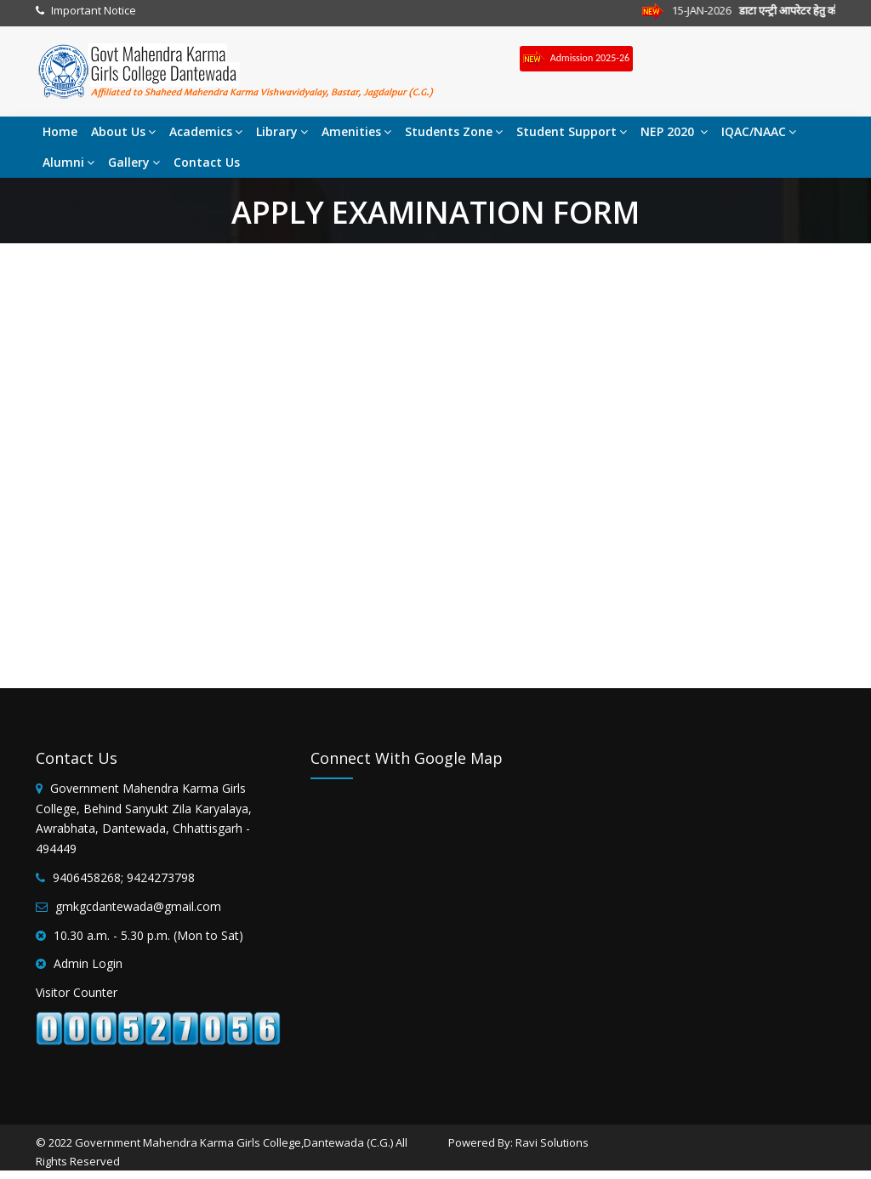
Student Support (571, 131)
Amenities (356, 131)
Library (282, 131)
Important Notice (93, 10)
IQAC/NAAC (758, 131)
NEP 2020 (674, 131)
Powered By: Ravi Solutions (518, 1142)
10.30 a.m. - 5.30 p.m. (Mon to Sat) (148, 935)
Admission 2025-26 (576, 59)
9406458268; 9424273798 (124, 877)
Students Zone (454, 131)
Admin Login (88, 963)
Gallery (134, 162)
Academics (205, 131)
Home (60, 131)
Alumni (68, 162)
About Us (123, 131)
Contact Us (207, 162)
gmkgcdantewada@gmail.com (138, 906)
